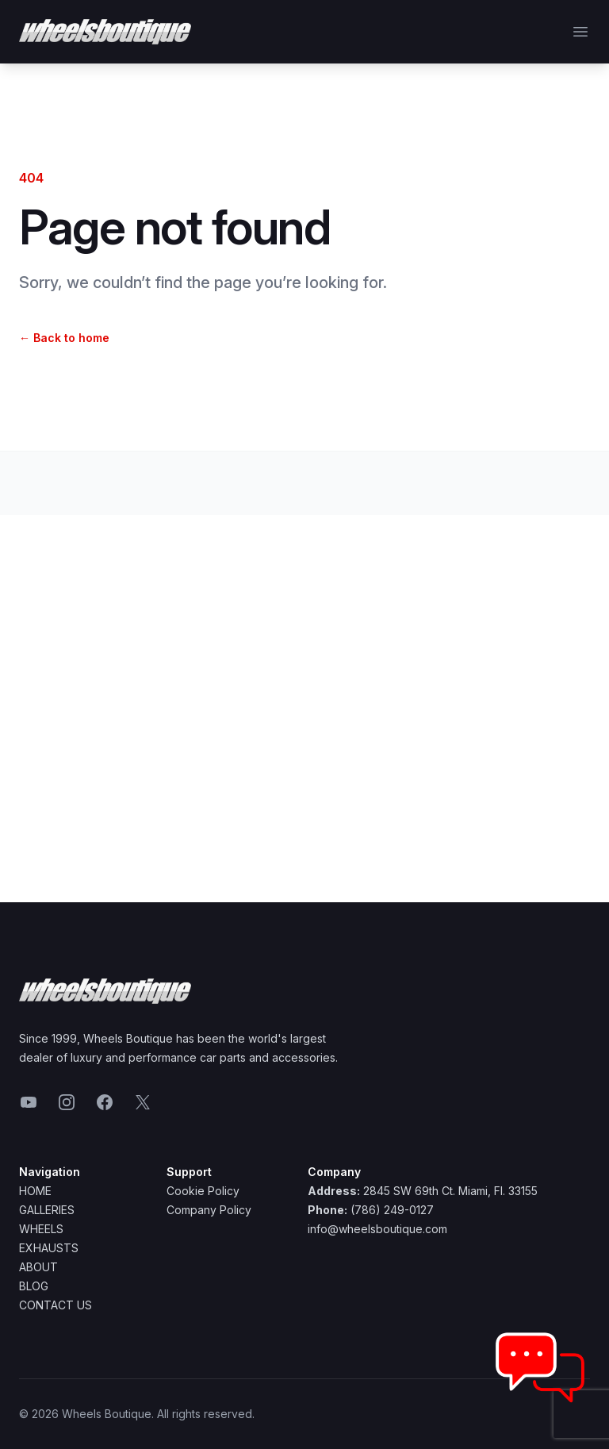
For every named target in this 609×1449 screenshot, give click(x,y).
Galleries (47, 1209)
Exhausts (49, 1248)
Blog (33, 1286)
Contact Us (55, 1305)
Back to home (64, 337)
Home (35, 1190)
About (38, 1267)
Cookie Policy (203, 1190)
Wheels (41, 1229)
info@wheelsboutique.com (377, 1229)
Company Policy (209, 1209)
